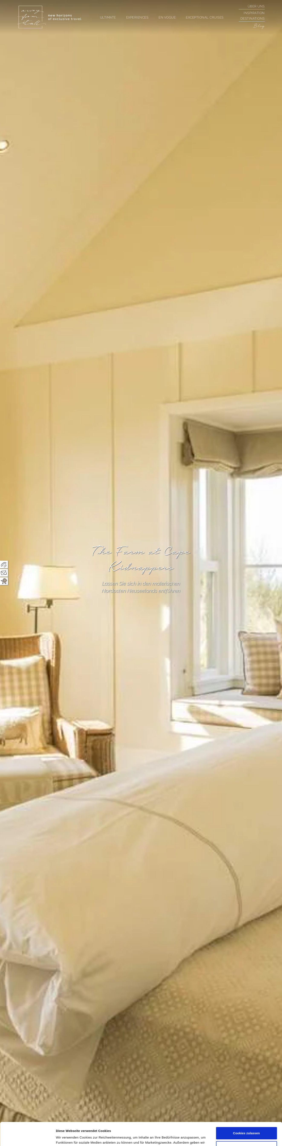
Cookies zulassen (246, 1111)
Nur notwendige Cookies (246, 1125)
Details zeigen (66, 1137)
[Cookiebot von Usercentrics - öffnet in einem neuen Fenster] (27, 1137)
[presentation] (19, 577)
